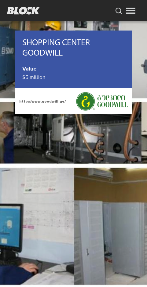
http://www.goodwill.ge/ (42, 101)
